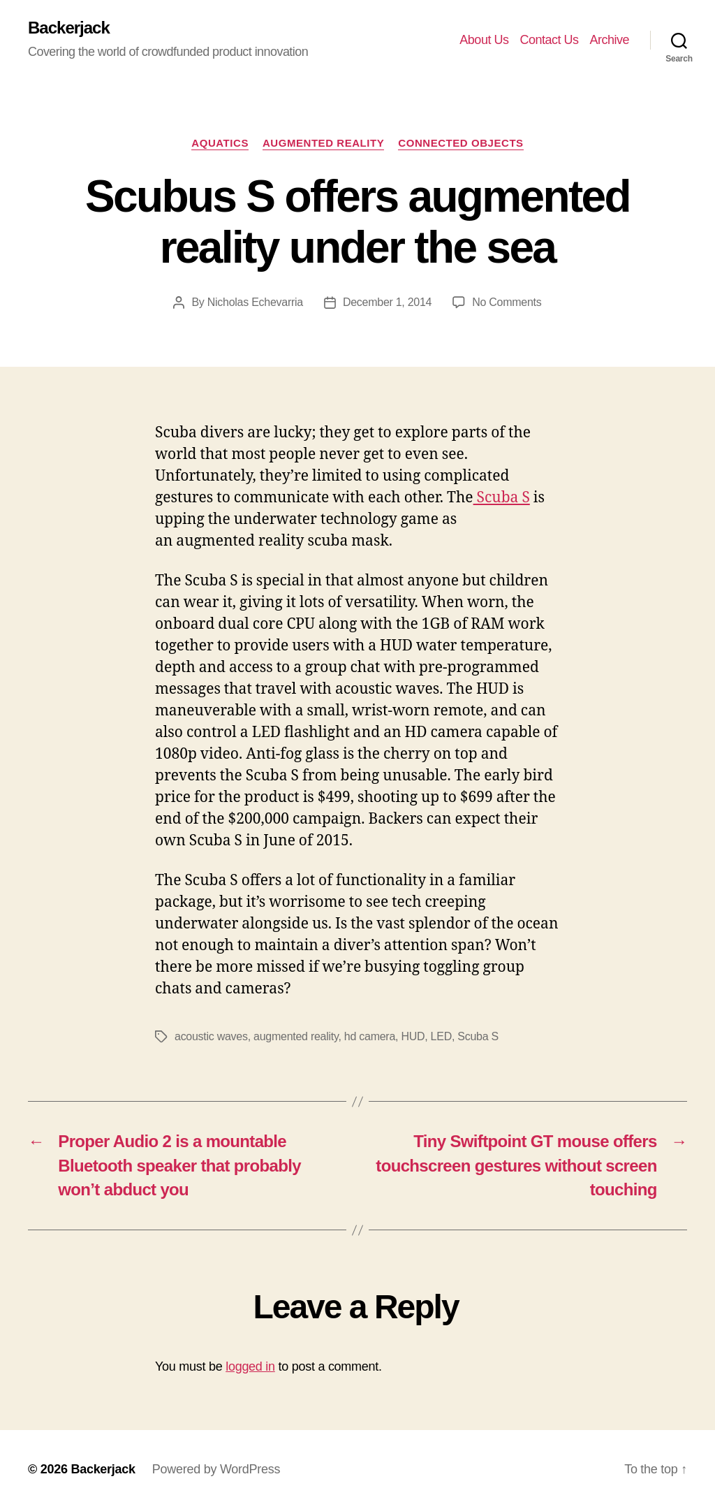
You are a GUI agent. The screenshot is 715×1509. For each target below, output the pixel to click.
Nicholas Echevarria (255, 302)
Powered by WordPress (216, 1469)
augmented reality (295, 1036)
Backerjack (69, 28)
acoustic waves (211, 1036)
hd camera (369, 1036)
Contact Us (548, 40)
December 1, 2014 (387, 302)
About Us (483, 40)
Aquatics (220, 143)
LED (441, 1036)
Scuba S (501, 497)
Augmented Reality (323, 143)
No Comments (506, 302)
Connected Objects (460, 143)
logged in (250, 1366)
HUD (413, 1036)
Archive (609, 40)
